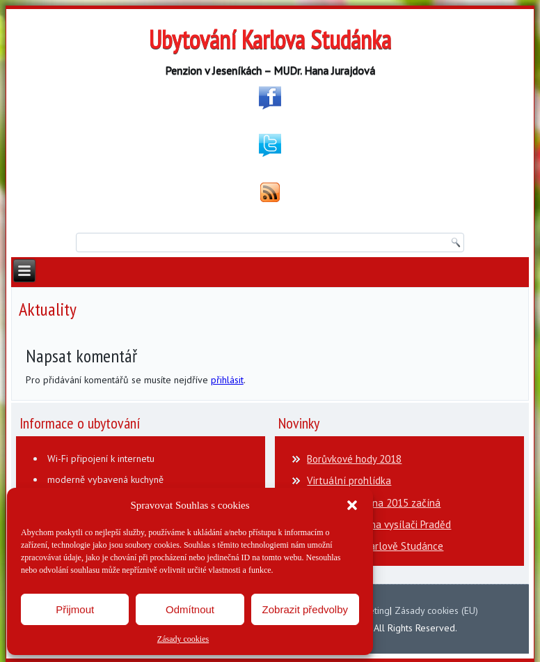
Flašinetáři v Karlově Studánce (375, 546)
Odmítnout (190, 609)
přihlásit (227, 380)
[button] (352, 505)
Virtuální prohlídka (349, 480)
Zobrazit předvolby (305, 609)
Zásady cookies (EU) (436, 610)
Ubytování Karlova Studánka (270, 39)
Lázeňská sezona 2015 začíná (373, 502)
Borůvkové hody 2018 (354, 458)
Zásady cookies (183, 639)
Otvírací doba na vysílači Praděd (379, 524)
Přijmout (75, 609)
